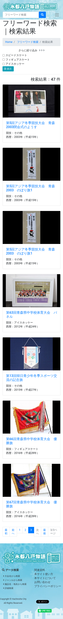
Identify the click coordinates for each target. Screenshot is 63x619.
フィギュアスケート (18, 59)
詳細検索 (8, 588)
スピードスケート (16, 55)
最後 (44, 531)
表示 (8, 68)
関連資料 (39, 570)
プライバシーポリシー (47, 586)
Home (8, 42)
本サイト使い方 (43, 574)
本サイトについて (45, 578)
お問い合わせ (42, 582)
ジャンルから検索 (12, 580)
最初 (6, 531)
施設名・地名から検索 (15, 584)
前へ (13, 531)
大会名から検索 (11, 576)
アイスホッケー (15, 63)
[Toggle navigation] (57, 14)
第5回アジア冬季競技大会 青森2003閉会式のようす (30, 125)
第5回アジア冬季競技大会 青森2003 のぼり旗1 (30, 188)
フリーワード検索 (27, 42)
